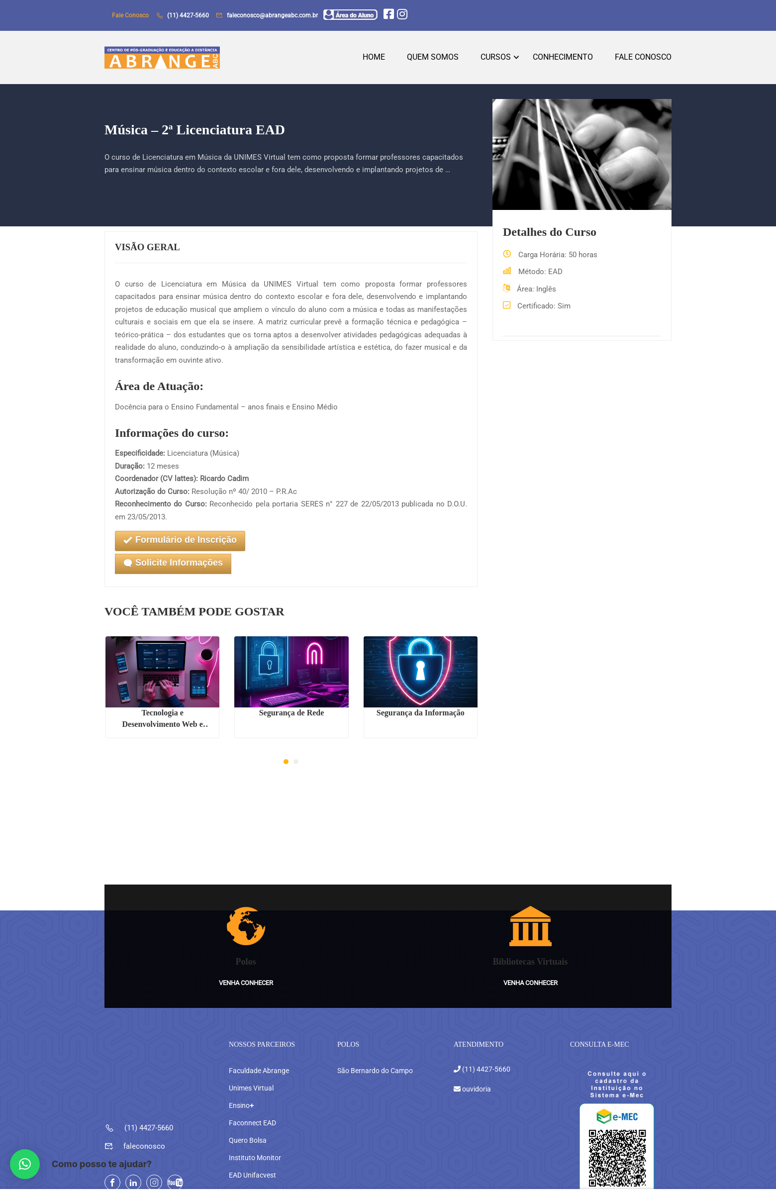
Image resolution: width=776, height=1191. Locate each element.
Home (374, 59)
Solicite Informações (173, 567)
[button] (286, 765)
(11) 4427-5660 (188, 15)
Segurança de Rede (291, 716)
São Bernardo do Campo (375, 1054)
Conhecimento (563, 59)
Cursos (496, 59)
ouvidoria (476, 1072)
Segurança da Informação (421, 716)
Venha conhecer (246, 965)
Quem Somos (433, 59)
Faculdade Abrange (259, 1054)
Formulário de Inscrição (180, 544)
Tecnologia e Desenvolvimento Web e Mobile (162, 722)
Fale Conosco (643, 59)
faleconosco (144, 1129)
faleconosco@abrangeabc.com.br (272, 15)
